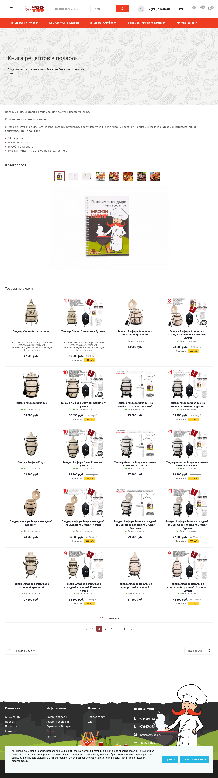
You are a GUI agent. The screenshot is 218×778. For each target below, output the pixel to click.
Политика (11, 726)
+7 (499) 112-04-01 (158, 9)
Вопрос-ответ (96, 716)
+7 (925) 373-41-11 (151, 726)
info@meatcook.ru (150, 734)
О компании (13, 716)
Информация (56, 708)
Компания (12, 708)
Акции (50, 731)
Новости (10, 721)
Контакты (11, 731)
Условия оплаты (56, 716)
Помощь (94, 708)
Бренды (51, 736)
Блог (91, 721)
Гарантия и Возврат (58, 726)
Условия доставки (57, 721)
